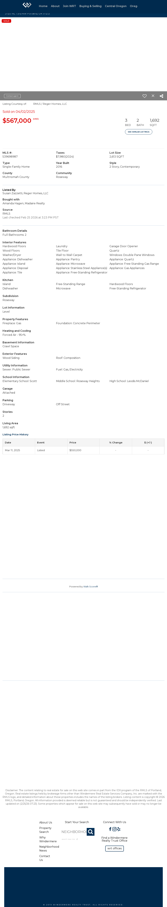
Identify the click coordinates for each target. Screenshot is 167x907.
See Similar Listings (138, 132)
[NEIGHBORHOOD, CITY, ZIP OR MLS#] (76, 832)
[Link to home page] (27, 6)
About (55, 6)
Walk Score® (90, 586)
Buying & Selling (90, 6)
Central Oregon (116, 6)
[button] (114, 849)
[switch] (144, 96)
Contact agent (12, 96)
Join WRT (69, 6)
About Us (45, 822)
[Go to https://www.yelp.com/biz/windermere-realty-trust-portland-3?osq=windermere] (119, 829)
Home (43, 6)
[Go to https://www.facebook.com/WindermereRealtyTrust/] (110, 829)
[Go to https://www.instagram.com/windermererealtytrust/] (114, 829)
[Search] (90, 832)
